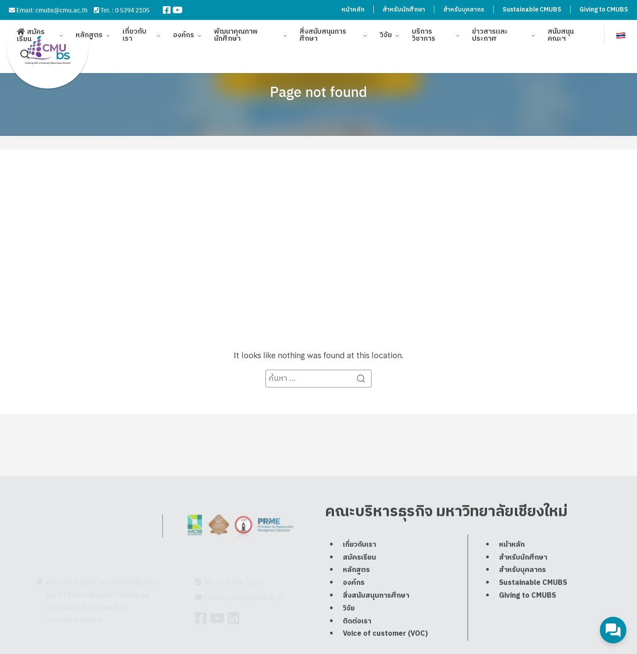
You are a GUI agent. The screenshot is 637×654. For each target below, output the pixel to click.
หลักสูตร (89, 31)
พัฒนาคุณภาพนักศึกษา (236, 30)
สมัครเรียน (31, 31)
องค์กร (183, 31)
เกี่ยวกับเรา (134, 30)
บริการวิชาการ (423, 30)
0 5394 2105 (132, 9)
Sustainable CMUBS (532, 9)
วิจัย (386, 31)
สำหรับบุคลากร (463, 9)
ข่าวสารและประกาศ (490, 30)
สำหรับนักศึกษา (404, 9)
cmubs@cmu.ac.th (61, 9)
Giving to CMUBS (603, 9)
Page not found (318, 91)
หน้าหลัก (353, 9)
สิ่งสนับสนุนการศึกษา (322, 30)
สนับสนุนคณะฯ (561, 30)
